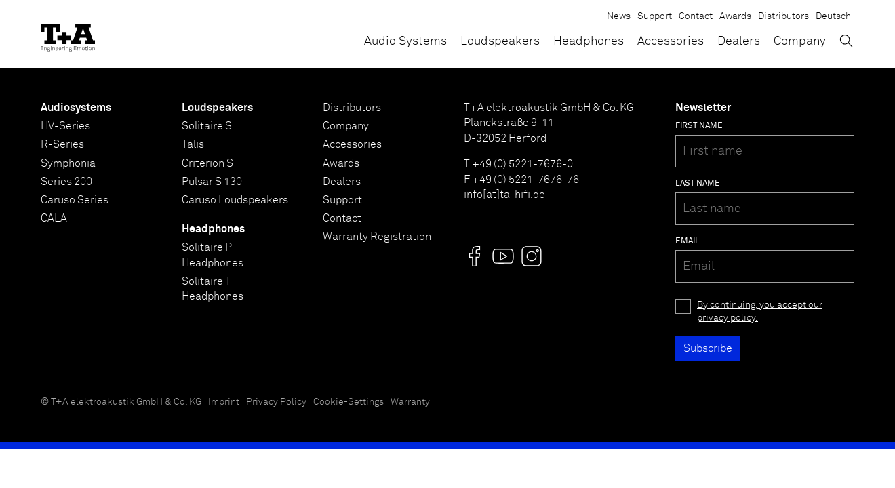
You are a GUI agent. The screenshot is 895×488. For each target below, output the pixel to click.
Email (687, 241)
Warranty (410, 402)
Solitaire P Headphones (212, 255)
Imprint (223, 402)
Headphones (588, 41)
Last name (697, 184)
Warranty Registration (377, 236)
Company (800, 41)
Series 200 (66, 181)
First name (699, 126)
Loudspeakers (500, 41)
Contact (696, 16)
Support (654, 16)
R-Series (62, 144)
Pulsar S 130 (212, 181)
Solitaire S (207, 126)
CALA (54, 218)
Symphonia (68, 163)
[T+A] (68, 34)
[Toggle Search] (846, 41)
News (619, 16)
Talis (193, 144)
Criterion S (207, 163)
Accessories (670, 41)
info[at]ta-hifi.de (504, 194)
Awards (735, 16)
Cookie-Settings (348, 402)
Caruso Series (74, 200)
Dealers (738, 41)
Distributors (783, 16)
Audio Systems (405, 41)
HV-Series (65, 126)
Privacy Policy (276, 402)
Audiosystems (76, 107)
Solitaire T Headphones (212, 289)
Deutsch (833, 16)
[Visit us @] (474, 256)
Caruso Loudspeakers (235, 200)
